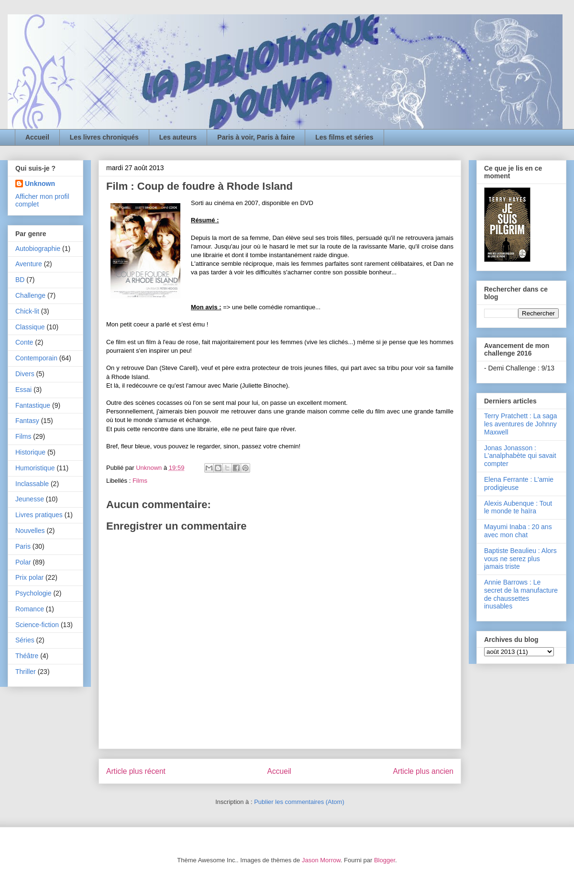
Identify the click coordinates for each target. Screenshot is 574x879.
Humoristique (35, 468)
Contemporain (36, 358)
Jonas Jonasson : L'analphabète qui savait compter (520, 456)
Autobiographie (37, 248)
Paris (23, 546)
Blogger (384, 860)
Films (139, 480)
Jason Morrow (321, 860)
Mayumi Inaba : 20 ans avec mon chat (518, 531)
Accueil (37, 137)
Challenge (30, 295)
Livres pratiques (39, 515)
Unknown (40, 183)
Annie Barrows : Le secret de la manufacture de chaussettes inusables (521, 594)
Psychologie (33, 593)
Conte (24, 342)
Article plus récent (136, 771)
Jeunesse (29, 499)
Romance (29, 609)
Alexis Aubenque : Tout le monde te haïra (518, 507)
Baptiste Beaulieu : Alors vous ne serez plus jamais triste (520, 559)
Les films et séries (344, 137)
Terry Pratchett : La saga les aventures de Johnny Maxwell (520, 424)
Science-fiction (37, 625)
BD (19, 279)
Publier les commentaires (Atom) (299, 801)
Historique (30, 452)
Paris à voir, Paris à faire (256, 137)
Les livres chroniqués (104, 137)
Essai (23, 389)
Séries (24, 640)
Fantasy (27, 420)
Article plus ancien (423, 771)
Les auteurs (178, 137)
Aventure (28, 264)
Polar (23, 562)
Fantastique (32, 405)
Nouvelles (29, 530)
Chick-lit (27, 311)
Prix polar (29, 577)
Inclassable (32, 484)
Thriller (25, 671)
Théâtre (26, 656)
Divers (24, 374)
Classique (29, 327)
